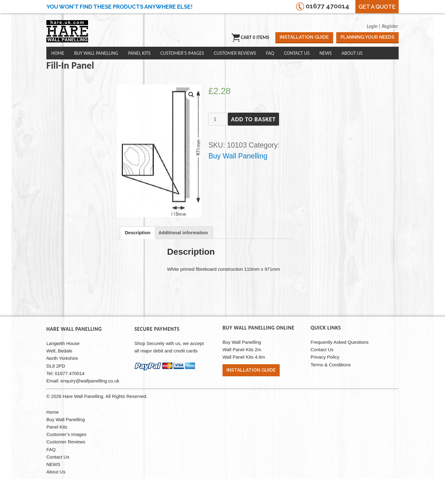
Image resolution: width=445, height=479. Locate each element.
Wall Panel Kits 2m (241, 349)
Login (372, 26)
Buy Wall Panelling (96, 53)
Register (390, 26)
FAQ (270, 53)
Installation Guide (304, 37)
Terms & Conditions (331, 364)
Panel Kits (139, 53)
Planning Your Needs (367, 37)
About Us (351, 53)
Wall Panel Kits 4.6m (243, 357)
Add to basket (253, 119)
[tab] (137, 233)
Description (137, 232)
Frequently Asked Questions (340, 342)
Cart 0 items (250, 37)
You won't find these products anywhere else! (119, 6)
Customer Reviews (235, 53)
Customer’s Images (182, 53)
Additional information (183, 232)
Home (57, 53)
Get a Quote (377, 6)
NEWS (326, 53)
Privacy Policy (325, 357)
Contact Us (297, 53)
